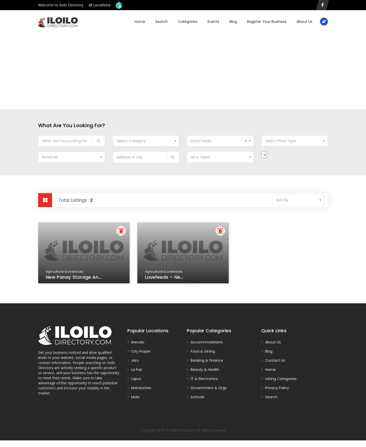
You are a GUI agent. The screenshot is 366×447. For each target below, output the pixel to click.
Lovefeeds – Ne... (164, 278)
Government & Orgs (209, 387)
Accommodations (207, 342)
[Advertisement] (183, 66)
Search (161, 21)
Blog (233, 21)
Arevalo (137, 342)
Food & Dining (203, 351)
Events (213, 21)
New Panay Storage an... (74, 278)
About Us (304, 21)
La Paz (136, 369)
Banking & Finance (207, 360)
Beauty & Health (205, 369)
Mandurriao (141, 387)
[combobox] (146, 140)
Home (139, 21)
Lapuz (136, 378)
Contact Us (275, 360)
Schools (197, 397)
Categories (187, 21)
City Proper (141, 351)
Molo (135, 397)
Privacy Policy (277, 387)
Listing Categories (281, 378)
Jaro (135, 360)
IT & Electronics (204, 378)
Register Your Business (266, 21)
